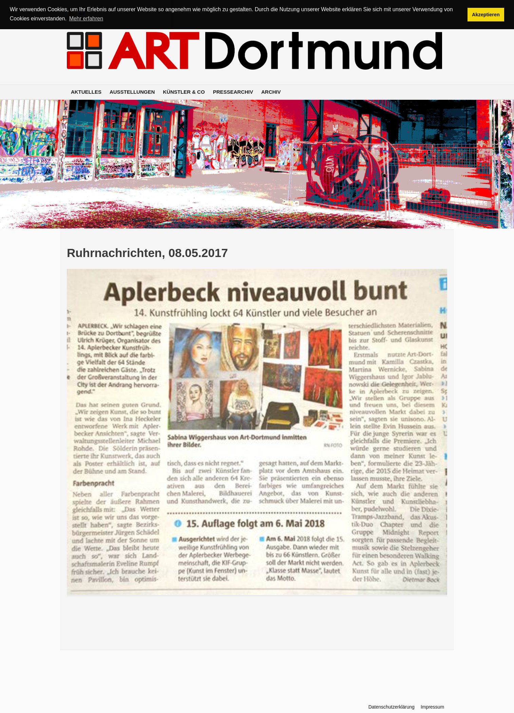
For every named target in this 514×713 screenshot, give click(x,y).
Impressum (432, 707)
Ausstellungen (132, 92)
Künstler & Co (184, 92)
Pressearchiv (233, 92)
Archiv (271, 92)
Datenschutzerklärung (391, 707)
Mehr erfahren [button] (86, 18)
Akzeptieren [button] (486, 14)
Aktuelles (86, 92)
